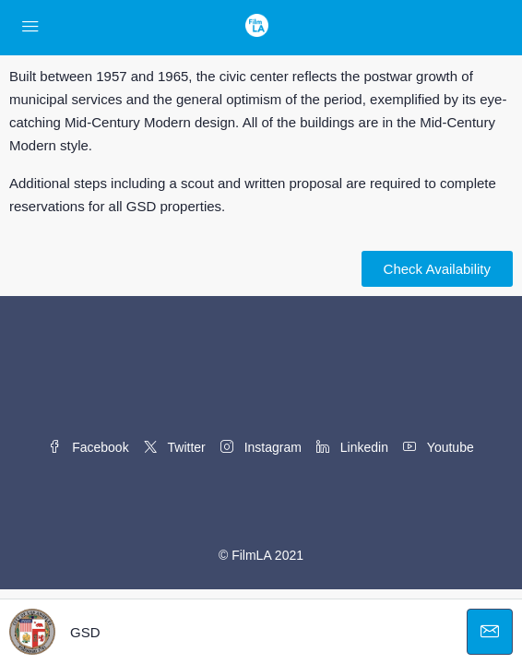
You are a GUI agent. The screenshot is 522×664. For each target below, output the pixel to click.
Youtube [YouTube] (438, 447)
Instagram (261, 447)
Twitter (175, 447)
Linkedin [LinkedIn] (352, 447)
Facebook (88, 447)
